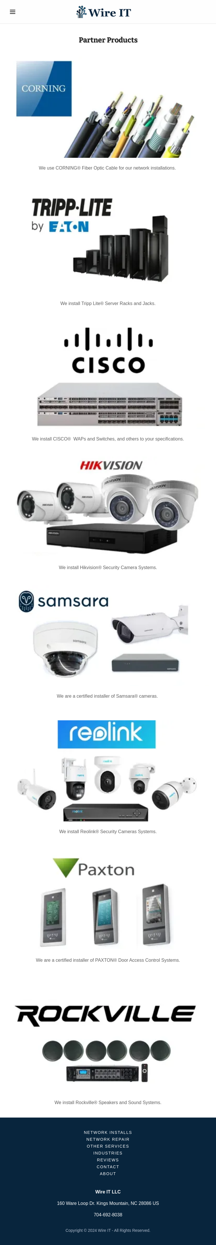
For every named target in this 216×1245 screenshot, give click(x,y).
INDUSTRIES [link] (108, 1153)
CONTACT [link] (108, 1167)
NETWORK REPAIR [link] (107, 1139)
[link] (108, 12)
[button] (22, 11)
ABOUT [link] (108, 1173)
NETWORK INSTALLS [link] (108, 1132)
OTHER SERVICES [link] (108, 1146)
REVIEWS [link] (108, 1160)
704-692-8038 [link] (108, 1214)
